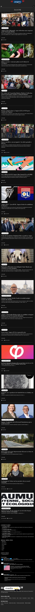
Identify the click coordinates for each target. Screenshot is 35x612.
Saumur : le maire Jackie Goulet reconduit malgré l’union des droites (16, 302)
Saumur (9, 299)
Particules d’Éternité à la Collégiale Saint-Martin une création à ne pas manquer (16, 271)
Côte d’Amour (4, 546)
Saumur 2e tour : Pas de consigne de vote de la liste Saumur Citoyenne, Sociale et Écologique (16, 515)
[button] (1, 6)
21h (15, 578)
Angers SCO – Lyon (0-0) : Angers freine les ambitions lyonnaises (14, 207)
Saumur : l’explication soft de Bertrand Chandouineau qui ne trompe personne (16, 426)
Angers (3, 549)
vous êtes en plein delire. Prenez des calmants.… (9, 533)
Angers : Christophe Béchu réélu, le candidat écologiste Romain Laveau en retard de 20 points (16, 319)
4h (15, 567)
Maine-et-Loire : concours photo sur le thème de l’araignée (16, 62)
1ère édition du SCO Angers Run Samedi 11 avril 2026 (16, 176)
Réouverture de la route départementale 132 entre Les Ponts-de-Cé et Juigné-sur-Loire (17, 456)
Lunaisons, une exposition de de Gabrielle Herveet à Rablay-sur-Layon (17, 397)
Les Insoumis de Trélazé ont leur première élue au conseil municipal (15, 485)
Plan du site (6, 606)
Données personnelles (20, 606)
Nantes (3, 550)
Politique (6, 299)
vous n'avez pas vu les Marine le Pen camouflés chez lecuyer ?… (11, 535)
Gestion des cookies (12, 606)
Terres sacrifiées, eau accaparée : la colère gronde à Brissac (17, 144)
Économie (14, 601)
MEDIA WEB (6, 567)
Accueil (2, 606)
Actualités (6, 140)
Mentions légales (28, 606)
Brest (3, 553)
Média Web (4, 545)
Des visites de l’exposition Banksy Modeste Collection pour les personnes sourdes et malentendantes (14, 94)
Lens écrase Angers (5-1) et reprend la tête (14, 336)
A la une (3, 59)
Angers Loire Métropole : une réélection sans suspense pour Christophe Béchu (15, 31)
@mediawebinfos (12, 567)
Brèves (6, 364)
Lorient (3, 552)
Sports (6, 109)
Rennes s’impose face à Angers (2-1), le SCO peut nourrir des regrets (16, 112)
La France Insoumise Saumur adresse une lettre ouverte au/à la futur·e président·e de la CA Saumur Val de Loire (17, 367)
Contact (2, 608)
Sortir (6, 90)
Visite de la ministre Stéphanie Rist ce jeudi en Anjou (15, 239)
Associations (7, 59)
